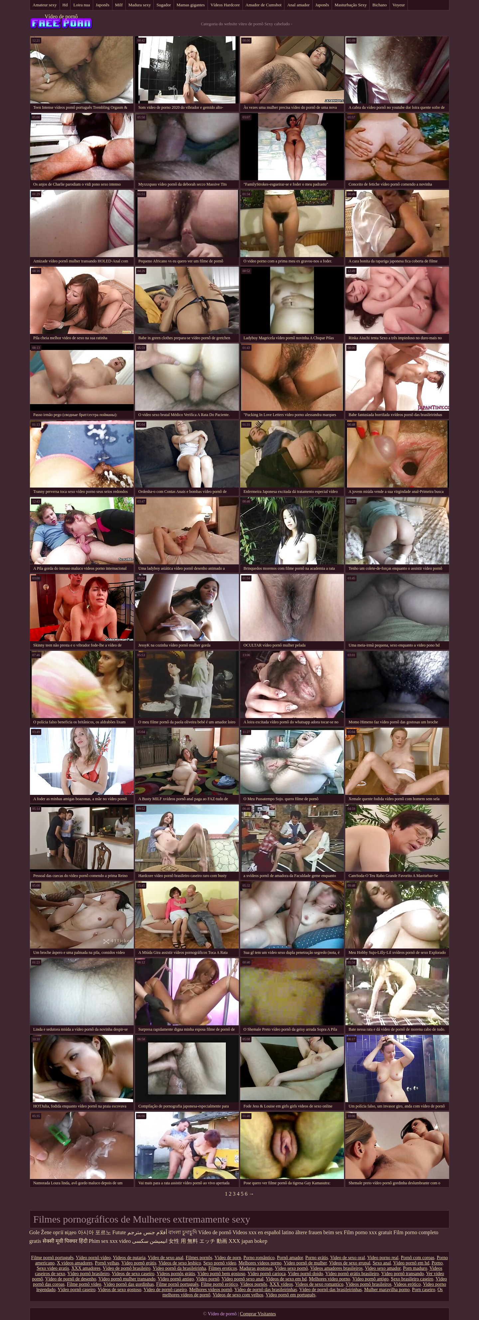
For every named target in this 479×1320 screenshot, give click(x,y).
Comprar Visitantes (258, 1313)
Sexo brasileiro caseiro (412, 1278)
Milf (119, 4)
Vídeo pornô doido (305, 1273)
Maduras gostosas (255, 1268)
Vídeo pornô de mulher (305, 1262)
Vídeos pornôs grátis (176, 1273)
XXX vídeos (281, 1284)
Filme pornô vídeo (84, 1284)
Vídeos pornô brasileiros (369, 1284)
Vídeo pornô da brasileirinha (179, 1268)
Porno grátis (316, 1257)
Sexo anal (382, 1262)
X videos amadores (74, 1262)
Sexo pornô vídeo (219, 1262)
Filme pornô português (52, 1257)
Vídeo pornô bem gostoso (221, 1273)
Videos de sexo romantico (319, 1284)
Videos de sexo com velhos (238, 1294)
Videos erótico (407, 1284)
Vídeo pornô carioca (266, 1273)
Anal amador (298, 4)
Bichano (379, 4)
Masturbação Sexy (351, 4)
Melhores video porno (329, 1278)
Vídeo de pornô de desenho (70, 1278)
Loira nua (81, 4)
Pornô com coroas (417, 1257)
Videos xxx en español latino (263, 1232)
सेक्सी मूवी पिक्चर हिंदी (65, 1241)
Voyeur (399, 4)
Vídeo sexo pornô (291, 1268)
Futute (119, 1232)
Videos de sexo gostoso (119, 1289)
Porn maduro (415, 1268)
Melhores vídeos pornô (210, 1289)
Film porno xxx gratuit (368, 1232)
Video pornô (208, 1278)
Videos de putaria (129, 1257)
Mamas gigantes (191, 4)
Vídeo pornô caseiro (77, 1289)
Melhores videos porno (260, 1262)
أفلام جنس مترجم (147, 1232)
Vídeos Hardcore (225, 4)
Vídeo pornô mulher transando (126, 1278)
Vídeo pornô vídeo (93, 1257)
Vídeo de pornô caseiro (165, 1289)
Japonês (102, 4)
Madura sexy (139, 4)
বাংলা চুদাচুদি (182, 1232)
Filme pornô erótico (219, 1284)
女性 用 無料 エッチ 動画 (198, 1241)
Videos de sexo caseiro (133, 1273)
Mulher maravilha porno (387, 1289)
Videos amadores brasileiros (336, 1268)
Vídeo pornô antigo (176, 1278)
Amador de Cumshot (263, 4)
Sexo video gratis (53, 1268)
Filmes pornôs (199, 1257)
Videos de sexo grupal (349, 1262)
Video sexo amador (382, 1268)
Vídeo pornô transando (402, 1273)
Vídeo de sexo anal (165, 1257)
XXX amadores (85, 1268)
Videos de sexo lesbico (179, 1262)
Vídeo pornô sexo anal (242, 1278)
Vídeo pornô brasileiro (89, 1273)
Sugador (163, 4)
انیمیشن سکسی (149, 1241)
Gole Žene (40, 1232)
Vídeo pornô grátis (138, 1262)
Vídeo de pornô (61, 16)
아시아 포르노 (94, 1232)
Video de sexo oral (347, 1257)
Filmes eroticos (223, 1268)
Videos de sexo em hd (286, 1278)
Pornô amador (290, 1257)
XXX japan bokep (248, 1241)
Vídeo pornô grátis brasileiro (352, 1273)
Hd (65, 4)
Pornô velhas (107, 1262)
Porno (436, 1262)
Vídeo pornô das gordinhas (128, 1284)
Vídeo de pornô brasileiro (126, 1268)
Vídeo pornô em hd (411, 1262)
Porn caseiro (423, 1289)
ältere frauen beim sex (319, 1232)
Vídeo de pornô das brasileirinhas (266, 1289)
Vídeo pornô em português (290, 1294)
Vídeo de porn (228, 1257)
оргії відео (65, 1232)
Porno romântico (259, 1257)
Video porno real (383, 1257)
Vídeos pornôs (253, 1284)
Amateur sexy (45, 4)
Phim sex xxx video (110, 1241)
